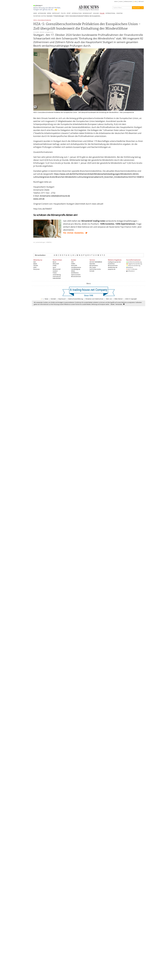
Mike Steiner (118, 299)
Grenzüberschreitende (44, 20)
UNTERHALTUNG (77, 13)
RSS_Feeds (93, 267)
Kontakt (92, 271)
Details (113, 304)
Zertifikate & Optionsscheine (75, 273)
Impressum (62, 299)
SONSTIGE (119, 13)
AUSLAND (96, 13)
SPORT (69, 13)
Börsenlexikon (40, 255)
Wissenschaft (56, 269)
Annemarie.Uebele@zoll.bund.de (55, 195)
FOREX (73, 264)
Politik (54, 265)
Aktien (73, 271)
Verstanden (118, 304)
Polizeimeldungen (59, 16)
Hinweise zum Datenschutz (94, 299)
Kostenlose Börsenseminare (113, 264)
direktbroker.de (112, 267)
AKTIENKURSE (42, 13)
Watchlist (92, 264)
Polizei (55, 273)
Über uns (109, 299)
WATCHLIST (141, 1)
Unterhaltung (57, 275)
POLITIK (63, 13)
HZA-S (35, 20)
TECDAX (35, 265)
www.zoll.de (38, 198)
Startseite (49, 16)
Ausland (55, 271)
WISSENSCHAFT (87, 13)
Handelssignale (75, 269)
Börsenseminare (76, 276)
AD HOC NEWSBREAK (96, 262)
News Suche (136, 7)
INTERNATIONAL (110, 13)
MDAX (35, 264)
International (56, 276)
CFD (72, 262)
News (46, 299)
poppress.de (111, 269)
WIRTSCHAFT (56, 13)
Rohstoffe (74, 265)
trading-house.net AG (114, 262)
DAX (34, 262)
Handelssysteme (76, 267)
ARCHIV (116, 1)
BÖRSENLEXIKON (128, 1)
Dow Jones (36, 269)
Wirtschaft (56, 264)
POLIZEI (102, 13)
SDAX (35, 267)
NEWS (35, 13)
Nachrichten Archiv (95, 269)
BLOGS (120, 1)
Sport (54, 267)
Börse (54, 262)
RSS (135, 1)
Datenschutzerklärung (75, 299)
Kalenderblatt (57, 278)
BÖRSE (49, 13)
